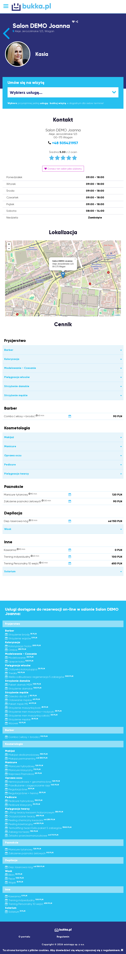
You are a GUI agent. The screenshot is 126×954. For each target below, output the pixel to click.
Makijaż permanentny (26, 758)
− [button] (9, 249)
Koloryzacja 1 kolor (23, 646)
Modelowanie (19, 657)
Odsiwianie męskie (22, 700)
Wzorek (15, 723)
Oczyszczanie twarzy (24, 816)
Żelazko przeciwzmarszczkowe (31, 835)
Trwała (15, 673)
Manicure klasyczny (23, 770)
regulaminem (111, 950)
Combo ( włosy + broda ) (26, 737)
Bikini (13, 874)
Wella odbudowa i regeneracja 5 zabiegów (39, 676)
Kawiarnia (16, 896)
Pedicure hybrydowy (23, 801)
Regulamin (63, 936)
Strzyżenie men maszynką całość (31, 715)
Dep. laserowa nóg (24, 867)
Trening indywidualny (24, 900)
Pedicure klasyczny (22, 804)
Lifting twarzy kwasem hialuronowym (34, 812)
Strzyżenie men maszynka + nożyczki (33, 711)
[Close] (122, 950)
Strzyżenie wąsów (21, 638)
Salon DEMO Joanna (41, 26)
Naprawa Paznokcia (23, 774)
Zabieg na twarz (21, 831)
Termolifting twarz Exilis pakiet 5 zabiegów (38, 828)
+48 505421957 (65, 143)
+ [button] (9, 244)
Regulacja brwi (19, 789)
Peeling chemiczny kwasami (30, 820)
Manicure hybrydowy (24, 766)
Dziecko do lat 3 (21, 696)
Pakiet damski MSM (23, 684)
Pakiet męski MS (20, 703)
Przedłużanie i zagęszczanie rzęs (32, 785)
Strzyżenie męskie (21, 719)
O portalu (24, 936)
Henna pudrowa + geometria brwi (32, 781)
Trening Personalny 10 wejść (28, 904)
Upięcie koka (19, 661)
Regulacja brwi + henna (25, 793)
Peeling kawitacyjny (24, 824)
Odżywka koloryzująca (25, 669)
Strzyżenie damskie (23, 688)
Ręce (14, 878)
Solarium (15, 911)
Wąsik (14, 882)
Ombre (15, 649)
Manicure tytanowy (23, 849)
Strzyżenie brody (21, 634)
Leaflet (117, 315)
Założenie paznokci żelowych (29, 853)
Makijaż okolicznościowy (26, 754)
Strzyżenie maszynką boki (26, 707)
